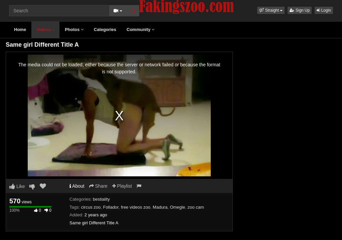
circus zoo (91, 207)
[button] (271, 10)
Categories (105, 29)
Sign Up (300, 10)
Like (17, 186)
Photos (74, 29)
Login (324, 10)
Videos (45, 29)
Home (20, 29)
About (76, 186)
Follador (110, 207)
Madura (160, 207)
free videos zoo (135, 207)
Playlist (122, 186)
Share (98, 186)
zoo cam (195, 207)
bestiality (101, 199)
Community (140, 29)
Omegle (177, 207)
